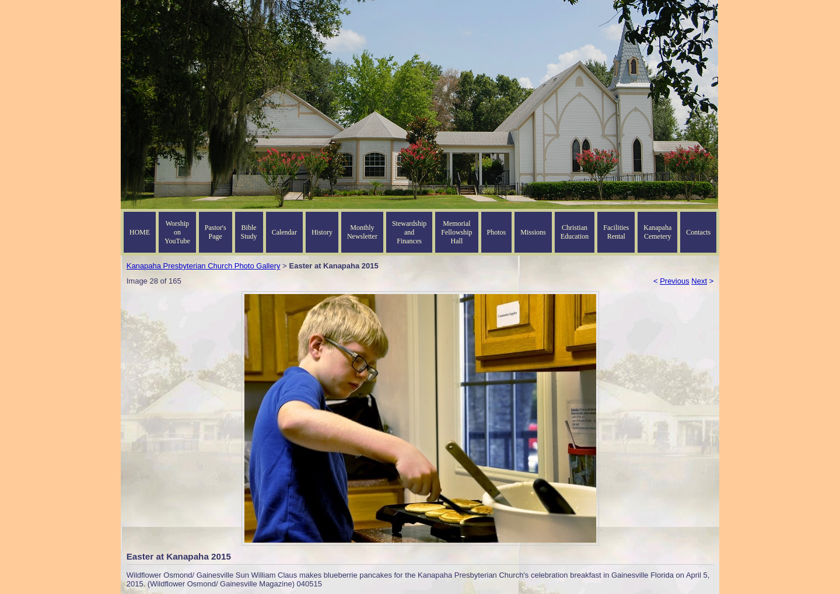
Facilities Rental (616, 231)
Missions (532, 232)
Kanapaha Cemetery (657, 231)
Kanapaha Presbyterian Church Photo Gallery (204, 265)
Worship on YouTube (177, 232)
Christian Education (575, 231)
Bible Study (249, 231)
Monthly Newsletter (362, 231)
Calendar (284, 232)
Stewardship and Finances (409, 232)
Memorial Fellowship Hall (456, 232)
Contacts (698, 232)
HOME (140, 232)
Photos (496, 232)
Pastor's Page (215, 231)
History (322, 232)
